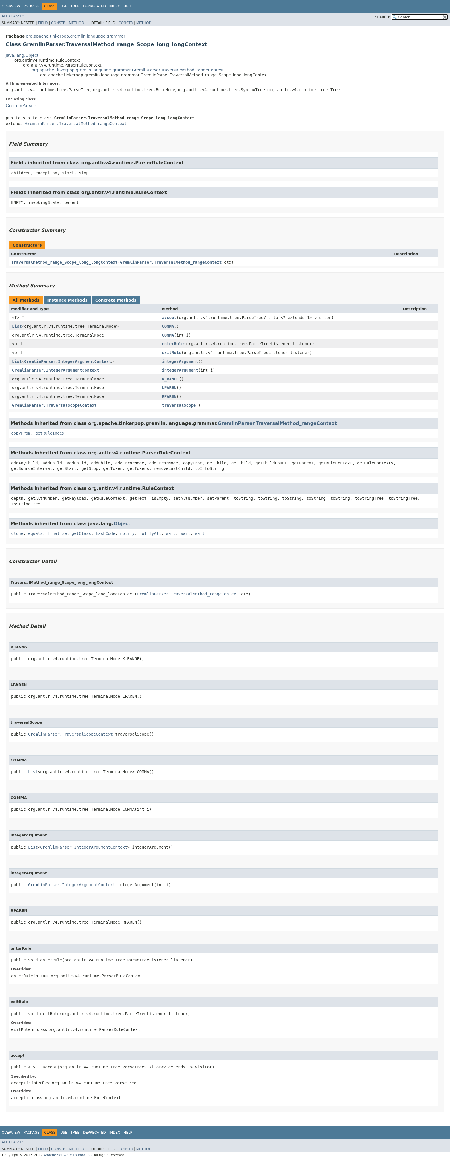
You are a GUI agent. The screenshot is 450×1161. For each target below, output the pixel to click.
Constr (58, 23)
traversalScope (179, 405)
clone (17, 533)
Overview (11, 6)
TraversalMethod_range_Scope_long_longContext (64, 262)
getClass (81, 533)
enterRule (173, 343)
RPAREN (169, 396)
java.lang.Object (22, 55)
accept (169, 317)
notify (127, 533)
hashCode (105, 533)
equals (35, 533)
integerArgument (180, 361)
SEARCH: (382, 17)
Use (63, 6)
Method (76, 23)
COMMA (168, 326)
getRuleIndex (49, 433)
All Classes (13, 16)
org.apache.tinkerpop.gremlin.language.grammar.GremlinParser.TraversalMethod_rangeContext (128, 70)
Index (114, 6)
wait (171, 533)
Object (122, 523)
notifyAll (150, 533)
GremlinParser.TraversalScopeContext (54, 405)
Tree (75, 6)
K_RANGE (170, 379)
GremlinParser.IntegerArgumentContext (67, 361)
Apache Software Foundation (68, 1155)
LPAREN (169, 387)
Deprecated (94, 6)
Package (31, 6)
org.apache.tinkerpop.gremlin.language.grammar (75, 36)
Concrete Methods (116, 300)
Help (127, 6)
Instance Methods (67, 300)
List (17, 326)
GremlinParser (20, 105)
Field (43, 23)
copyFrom (20, 433)
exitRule (171, 352)
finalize (57, 533)
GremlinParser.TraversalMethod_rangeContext (76, 123)
